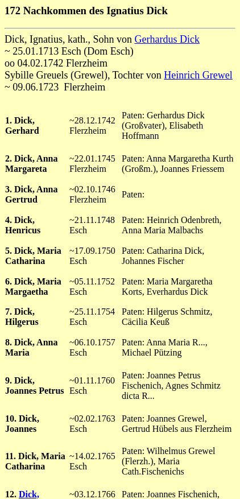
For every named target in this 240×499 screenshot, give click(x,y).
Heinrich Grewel (198, 75)
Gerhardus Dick (166, 39)
